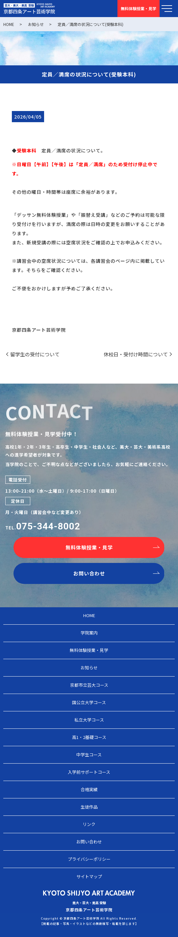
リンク (89, 824)
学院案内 (89, 633)
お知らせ (36, 24)
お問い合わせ (89, 573)
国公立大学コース (89, 702)
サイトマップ (89, 876)
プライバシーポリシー (89, 859)
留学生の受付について (35, 354)
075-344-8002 (48, 526)
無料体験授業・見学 (89, 547)
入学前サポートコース (89, 772)
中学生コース (89, 754)
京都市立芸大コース (89, 685)
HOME (8, 24)
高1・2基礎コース (89, 737)
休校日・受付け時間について (136, 354)
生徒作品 (89, 807)
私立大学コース (89, 720)
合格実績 (89, 789)
